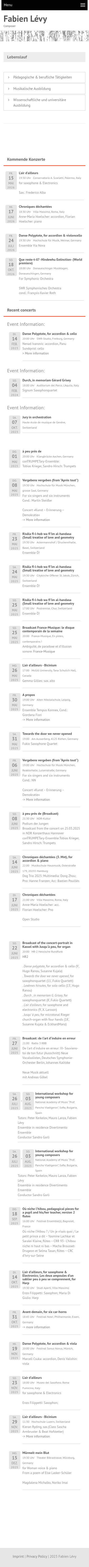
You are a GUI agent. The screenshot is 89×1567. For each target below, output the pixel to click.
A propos (29, 695)
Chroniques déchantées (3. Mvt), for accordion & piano (48, 859)
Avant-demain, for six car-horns (45, 1312)
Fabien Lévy (25, 18)
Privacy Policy (37, 1556)
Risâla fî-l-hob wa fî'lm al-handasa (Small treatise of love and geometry (48, 536)
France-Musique (44, 651)
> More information (36, 353)
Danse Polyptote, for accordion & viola (50, 1343)
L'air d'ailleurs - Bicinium (40, 665)
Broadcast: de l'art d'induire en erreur (49, 1038)
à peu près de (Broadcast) (40, 813)
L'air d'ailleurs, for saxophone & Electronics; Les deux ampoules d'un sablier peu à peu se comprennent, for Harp (49, 1277)
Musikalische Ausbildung (32, 88)
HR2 (25, 957)
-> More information (36, 520)
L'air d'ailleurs (32, 1377)
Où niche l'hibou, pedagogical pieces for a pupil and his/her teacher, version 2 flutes (51, 1212)
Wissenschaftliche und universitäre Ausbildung (39, 103)
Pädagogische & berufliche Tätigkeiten (42, 77)
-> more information (36, 1327)
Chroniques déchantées (39, 894)
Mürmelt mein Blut (36, 1453)
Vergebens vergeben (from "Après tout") (51, 480)
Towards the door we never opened (47, 734)
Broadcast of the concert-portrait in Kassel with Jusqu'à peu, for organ (48, 945)
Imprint (18, 1556)
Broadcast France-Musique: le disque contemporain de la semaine (49, 629)
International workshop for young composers (54, 1095)
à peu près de (32, 451)
